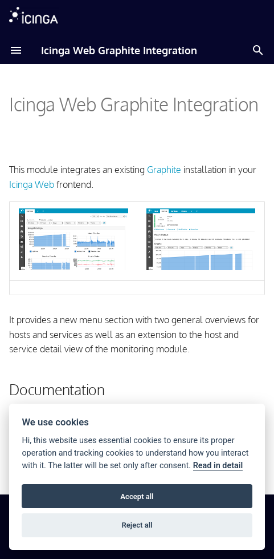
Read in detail (218, 465)
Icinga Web (31, 184)
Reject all (136, 525)
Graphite (164, 169)
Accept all (136, 496)
